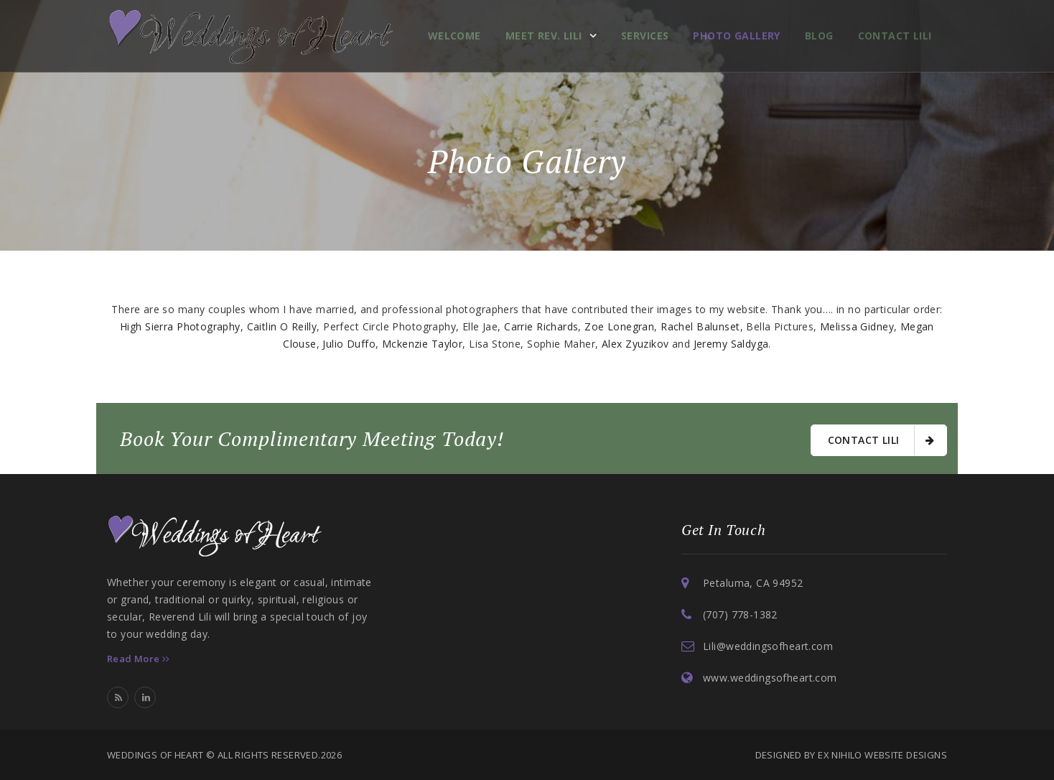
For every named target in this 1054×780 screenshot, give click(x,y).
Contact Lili (895, 35)
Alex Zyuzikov (635, 343)
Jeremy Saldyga (731, 343)
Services (644, 35)
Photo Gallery (736, 35)
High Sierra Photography (180, 326)
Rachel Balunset (700, 326)
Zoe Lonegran (619, 326)
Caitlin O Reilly (282, 326)
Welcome (454, 35)
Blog (819, 35)
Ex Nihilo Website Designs (882, 754)
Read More (138, 658)
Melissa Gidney (857, 326)
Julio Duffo (349, 343)
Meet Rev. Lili (543, 35)
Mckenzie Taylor (422, 343)
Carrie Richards (541, 326)
